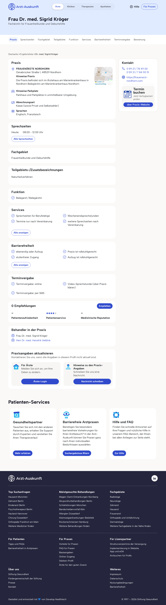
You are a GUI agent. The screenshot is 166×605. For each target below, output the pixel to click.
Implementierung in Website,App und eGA (124, 550)
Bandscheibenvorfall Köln (72, 509)
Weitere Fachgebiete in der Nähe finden (130, 526)
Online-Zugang (67, 556)
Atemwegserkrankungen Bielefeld (76, 517)
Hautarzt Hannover (17, 513)
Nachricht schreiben (92, 381)
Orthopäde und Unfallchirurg (124, 517)
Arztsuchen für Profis (121, 555)
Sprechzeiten (27, 39)
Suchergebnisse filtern (77, 453)
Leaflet (98, 82)
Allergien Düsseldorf (69, 513)
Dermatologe (116, 522)
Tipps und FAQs (16, 544)
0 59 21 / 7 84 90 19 (138, 72)
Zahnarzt (114, 505)
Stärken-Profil (66, 560)
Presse (11, 582)
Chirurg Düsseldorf (18, 517)
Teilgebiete (59, 39)
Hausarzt (114, 509)
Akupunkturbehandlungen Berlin (75, 501)
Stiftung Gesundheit (18, 574)
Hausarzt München (17, 497)
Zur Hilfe (119, 453)
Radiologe (115, 497)
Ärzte (57, 6)
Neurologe (115, 501)
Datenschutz (116, 578)
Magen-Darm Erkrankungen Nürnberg (78, 497)
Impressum (115, 574)
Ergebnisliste (26, 54)
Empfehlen (104, 306)
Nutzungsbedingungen (121, 582)
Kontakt (12, 587)
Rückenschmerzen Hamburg (73, 522)
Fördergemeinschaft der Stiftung (25, 578)
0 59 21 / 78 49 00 (137, 68)
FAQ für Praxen (67, 548)
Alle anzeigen (21, 232)
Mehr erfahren (22, 453)
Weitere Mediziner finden (21, 526)
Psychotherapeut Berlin (20, 509)
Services (86, 39)
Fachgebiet (44, 39)
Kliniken (71, 6)
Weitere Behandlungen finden (74, 526)
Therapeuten (87, 6)
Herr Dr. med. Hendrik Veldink (33, 340)
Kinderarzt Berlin (16, 505)
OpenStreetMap (100, 84)
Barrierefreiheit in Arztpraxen (23, 548)
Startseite (13, 54)
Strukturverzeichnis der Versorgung (128, 544)
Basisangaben (66, 552)
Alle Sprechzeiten (23, 138)
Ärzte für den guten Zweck (73, 565)
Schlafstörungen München (72, 505)
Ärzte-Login (40, 381)
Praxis (13, 39)
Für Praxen (149, 6)
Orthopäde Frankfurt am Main (23, 522)
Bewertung (139, 39)
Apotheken (105, 6)
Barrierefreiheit (102, 39)
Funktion (73, 39)
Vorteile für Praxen (68, 544)
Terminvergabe (122, 39)
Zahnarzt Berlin (16, 501)
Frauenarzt (115, 513)
